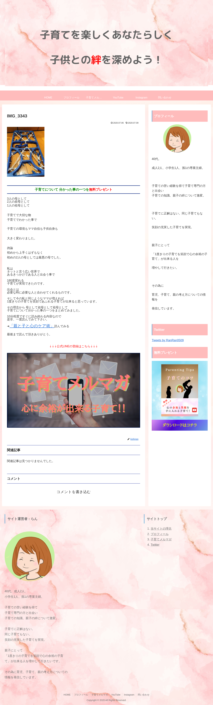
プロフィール (160, 534)
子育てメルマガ (161, 539)
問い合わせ (143, 694)
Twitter (155, 544)
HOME (67, 694)
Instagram (129, 694)
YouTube (115, 694)
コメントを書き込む (74, 492)
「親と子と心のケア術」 (31, 326)
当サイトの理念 (161, 528)
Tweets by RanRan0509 (168, 340)
